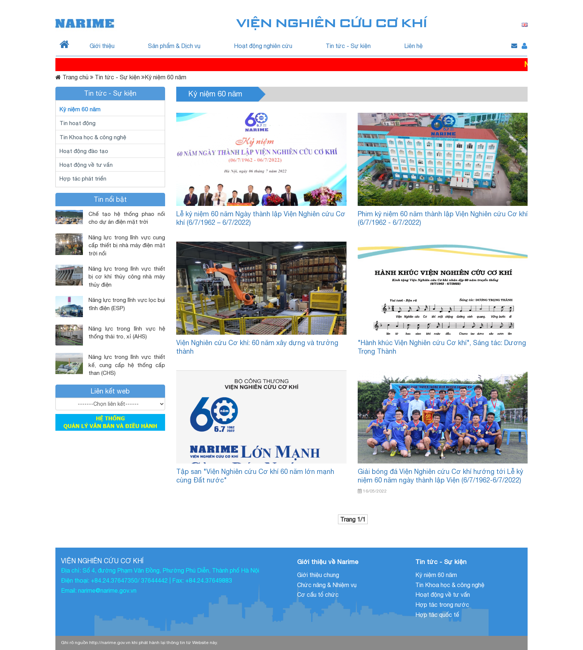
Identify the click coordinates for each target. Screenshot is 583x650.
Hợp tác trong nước (442, 604)
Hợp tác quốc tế (437, 614)
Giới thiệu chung (318, 574)
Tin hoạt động (77, 123)
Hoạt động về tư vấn (86, 164)
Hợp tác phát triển (82, 178)
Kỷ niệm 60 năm (79, 109)
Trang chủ (75, 77)
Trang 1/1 (352, 519)
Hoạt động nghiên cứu (263, 45)
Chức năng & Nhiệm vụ (327, 585)
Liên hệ (413, 45)
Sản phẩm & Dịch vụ (174, 45)
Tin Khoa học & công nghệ (92, 137)
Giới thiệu (102, 45)
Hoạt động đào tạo (83, 150)
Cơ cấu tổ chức (318, 594)
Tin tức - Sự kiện (348, 45)
